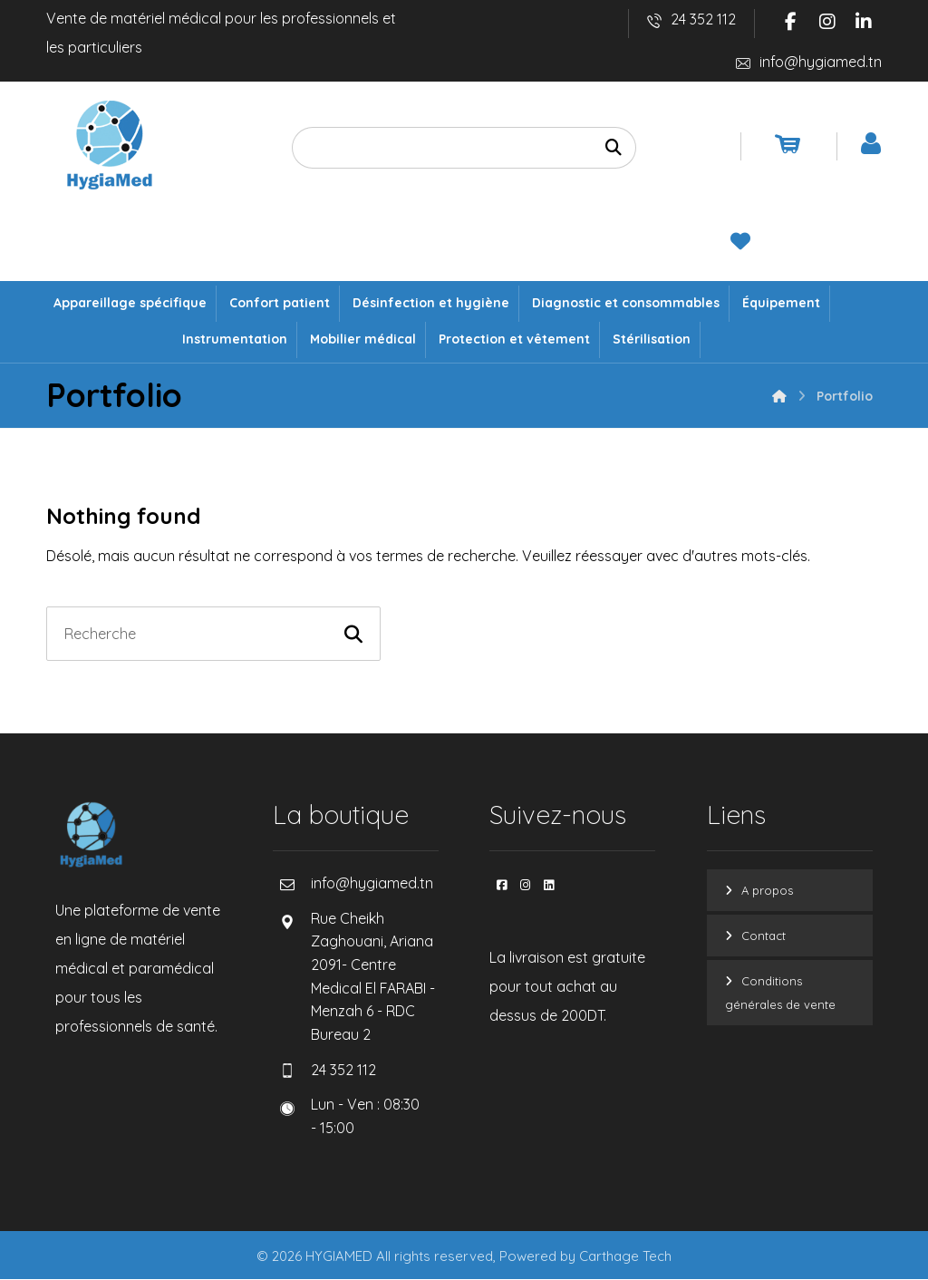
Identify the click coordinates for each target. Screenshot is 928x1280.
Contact (763, 936)
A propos (767, 891)
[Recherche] (613, 149)
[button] (791, 22)
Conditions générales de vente (780, 994)
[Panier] (787, 143)
